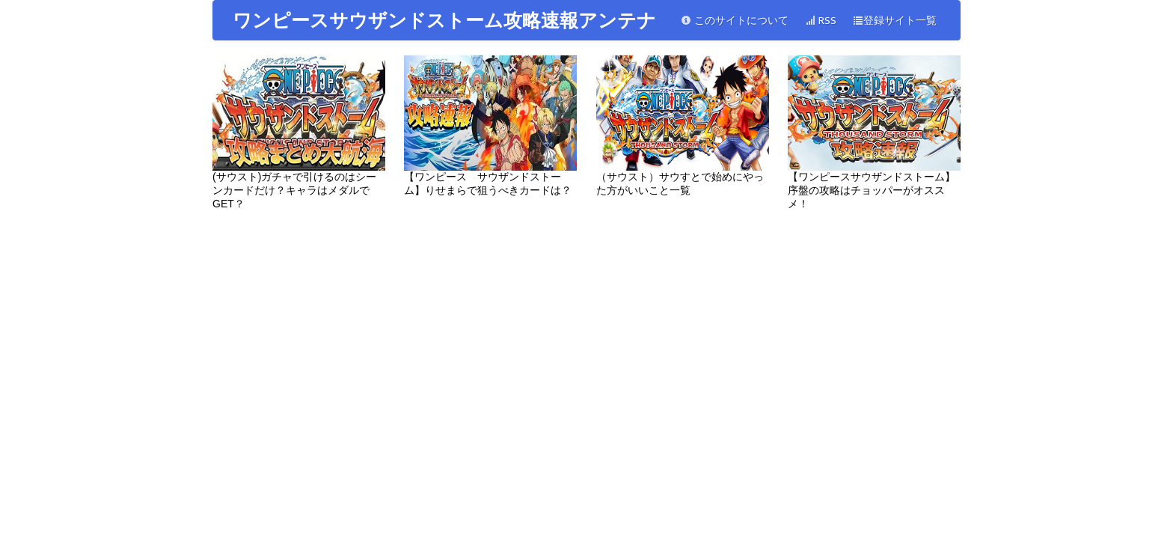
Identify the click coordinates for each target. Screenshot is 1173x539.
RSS (820, 20)
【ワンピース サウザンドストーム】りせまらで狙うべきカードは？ (490, 125)
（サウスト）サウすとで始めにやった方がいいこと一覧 (682, 125)
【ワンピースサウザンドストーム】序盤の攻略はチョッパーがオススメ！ (874, 132)
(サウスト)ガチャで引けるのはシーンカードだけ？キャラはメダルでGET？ (298, 132)
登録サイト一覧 (895, 20)
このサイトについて (734, 20)
